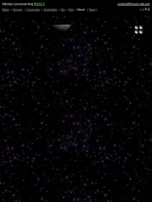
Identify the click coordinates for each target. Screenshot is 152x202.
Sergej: (18, 9)
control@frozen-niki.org (134, 4)
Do (63, 9)
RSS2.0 (39, 4)
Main (5, 9)
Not (71, 9)
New (92, 9)
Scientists (50, 9)
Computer (33, 9)
